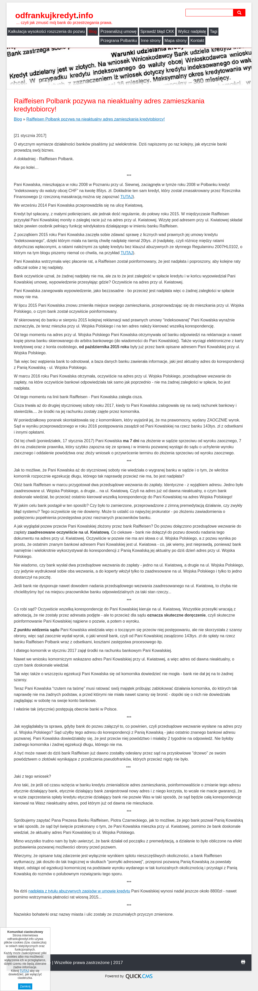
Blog (93, 31)
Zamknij (25, 986)
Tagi (213, 31)
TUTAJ (126, 197)
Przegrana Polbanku (26, 40)
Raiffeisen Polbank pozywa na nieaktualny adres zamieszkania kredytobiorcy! (95, 119)
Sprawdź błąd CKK (157, 31)
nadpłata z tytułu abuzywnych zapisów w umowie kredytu (79, 891)
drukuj (243, 962)
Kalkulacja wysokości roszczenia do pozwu (46, 31)
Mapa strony (83, 40)
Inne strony (59, 40)
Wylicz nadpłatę (192, 31)
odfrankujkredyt (54, 15)
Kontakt (105, 40)
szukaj (240, 12)
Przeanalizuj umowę (119, 31)
